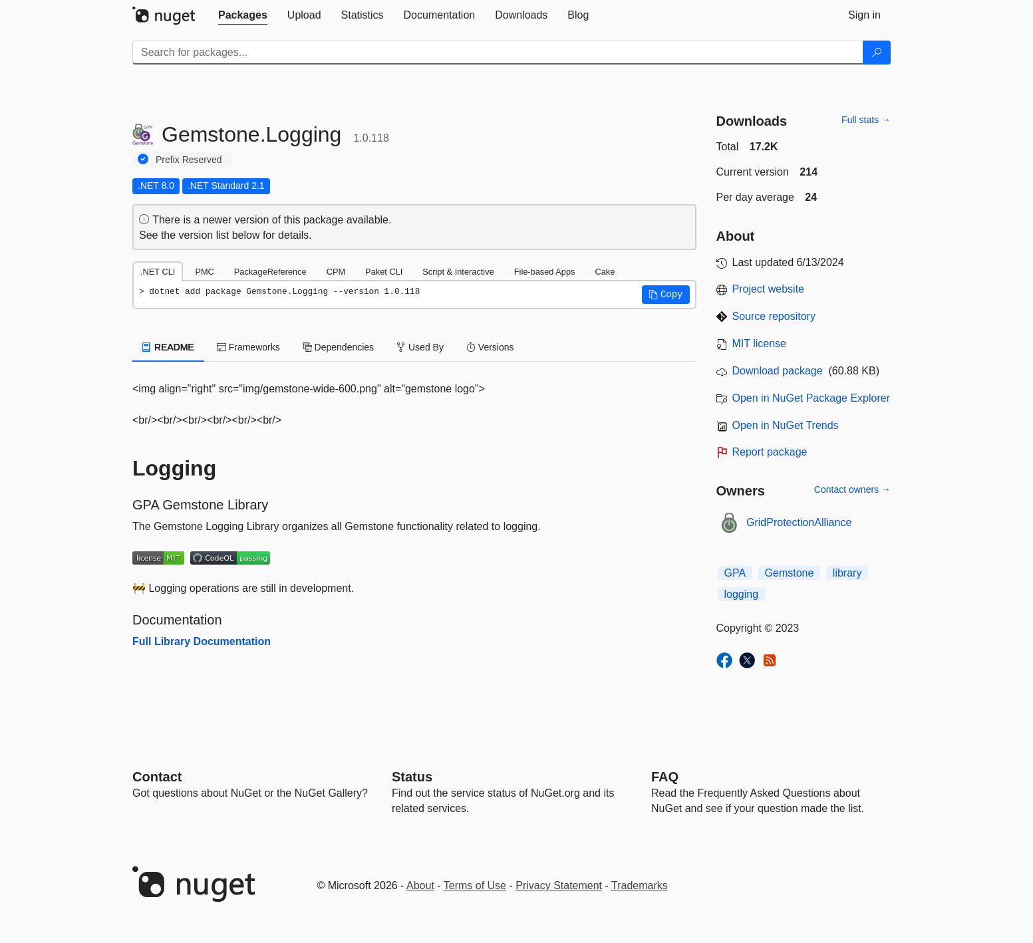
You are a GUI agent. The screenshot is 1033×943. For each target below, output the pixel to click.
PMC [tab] (204, 272)
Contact (157, 776)
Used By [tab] (420, 347)
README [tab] (168, 347)
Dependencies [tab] (338, 347)
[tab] (242, 15)
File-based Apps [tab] (544, 272)
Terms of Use (475, 885)
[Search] (877, 53)
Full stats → (866, 119)
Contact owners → (852, 489)
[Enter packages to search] (497, 53)
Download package (777, 370)
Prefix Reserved (189, 159)
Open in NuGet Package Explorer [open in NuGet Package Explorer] (811, 398)
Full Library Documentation (201, 641)
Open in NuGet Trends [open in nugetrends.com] (785, 425)
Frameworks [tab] (248, 347)
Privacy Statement (559, 885)
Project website (768, 289)
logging (741, 594)
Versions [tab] (490, 347)
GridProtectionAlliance (798, 522)
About (420, 885)
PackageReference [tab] (270, 272)
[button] (666, 294)
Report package (770, 452)
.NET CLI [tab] (157, 272)
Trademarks (639, 885)
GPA (735, 573)
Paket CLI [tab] (383, 272)
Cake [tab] (605, 272)
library (847, 573)
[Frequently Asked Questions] (664, 776)
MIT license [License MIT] (759, 343)
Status (412, 776)
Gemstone (789, 573)
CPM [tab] (336, 272)
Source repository (773, 316)
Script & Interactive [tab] (458, 272)
